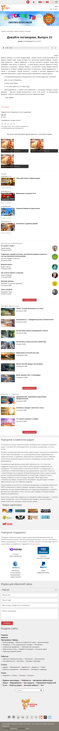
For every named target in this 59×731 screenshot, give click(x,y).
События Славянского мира (13, 659)
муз (47, 2)
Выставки (20, 661)
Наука (43, 667)
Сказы (3, 673)
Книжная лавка (41, 649)
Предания (6, 675)
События (4, 656)
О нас (5, 685)
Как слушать (29, 683)
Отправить (7, 623)
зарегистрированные (22, 126)
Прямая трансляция (11, 680)
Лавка (5, 683)
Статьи (4, 665)
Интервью (6, 644)
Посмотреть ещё (29, 300)
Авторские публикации (43, 680)
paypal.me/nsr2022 (43, 572)
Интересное (24, 669)
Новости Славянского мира (26, 642)
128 (40, 2)
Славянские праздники (11, 647)
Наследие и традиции (39, 669)
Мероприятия (15, 683)
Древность (26, 667)
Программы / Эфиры (9, 640)
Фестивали (29, 659)
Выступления (40, 659)
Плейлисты (26, 680)
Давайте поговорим (25, 41)
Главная (4, 635)
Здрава (5, 667)
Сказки (14, 675)
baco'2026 (6, 728)
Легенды (22, 675)
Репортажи (39, 644)
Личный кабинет (31, 685)
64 (43, 2)
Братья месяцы (43, 642)
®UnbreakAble (21, 728)
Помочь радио (16, 685)
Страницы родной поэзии (12, 651)
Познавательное (9, 661)
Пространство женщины (30, 647)
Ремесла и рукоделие (10, 669)
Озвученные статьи (10, 649)
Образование (15, 667)
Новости (4, 637)
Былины (31, 675)
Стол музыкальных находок (22, 644)
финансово (36, 544)
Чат (51, 9)
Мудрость (35, 667)
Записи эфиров (8, 642)
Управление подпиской (46, 683)
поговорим (5, 107)
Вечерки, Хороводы (33, 661)
